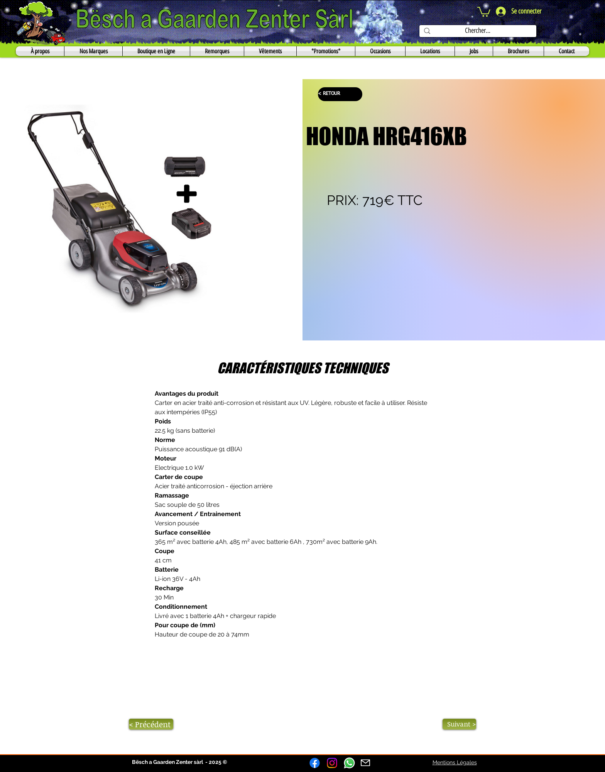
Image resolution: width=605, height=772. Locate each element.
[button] (483, 11)
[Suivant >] (459, 724)
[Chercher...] (477, 31)
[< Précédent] (151, 724)
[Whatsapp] (349, 763)
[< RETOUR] (340, 94)
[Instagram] (332, 763)
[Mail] (365, 763)
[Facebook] (314, 763)
